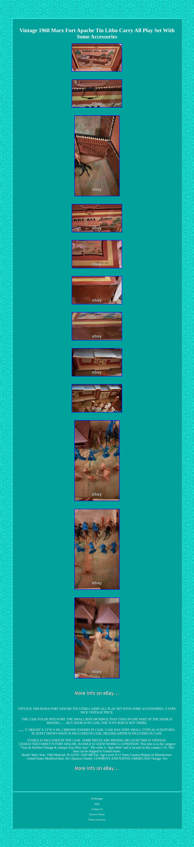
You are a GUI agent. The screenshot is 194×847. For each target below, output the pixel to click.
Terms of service (97, 819)
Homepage (97, 798)
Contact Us (97, 809)
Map (97, 803)
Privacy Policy (97, 814)
